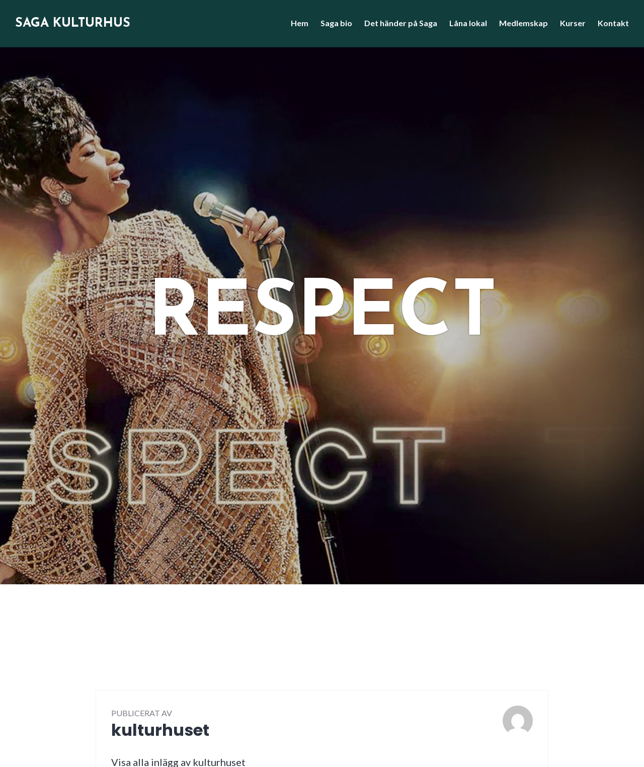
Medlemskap (523, 23)
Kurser (573, 23)
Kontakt (613, 23)
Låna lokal (468, 23)
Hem (299, 23)
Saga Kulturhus (72, 23)
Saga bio (336, 23)
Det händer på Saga (400, 23)
